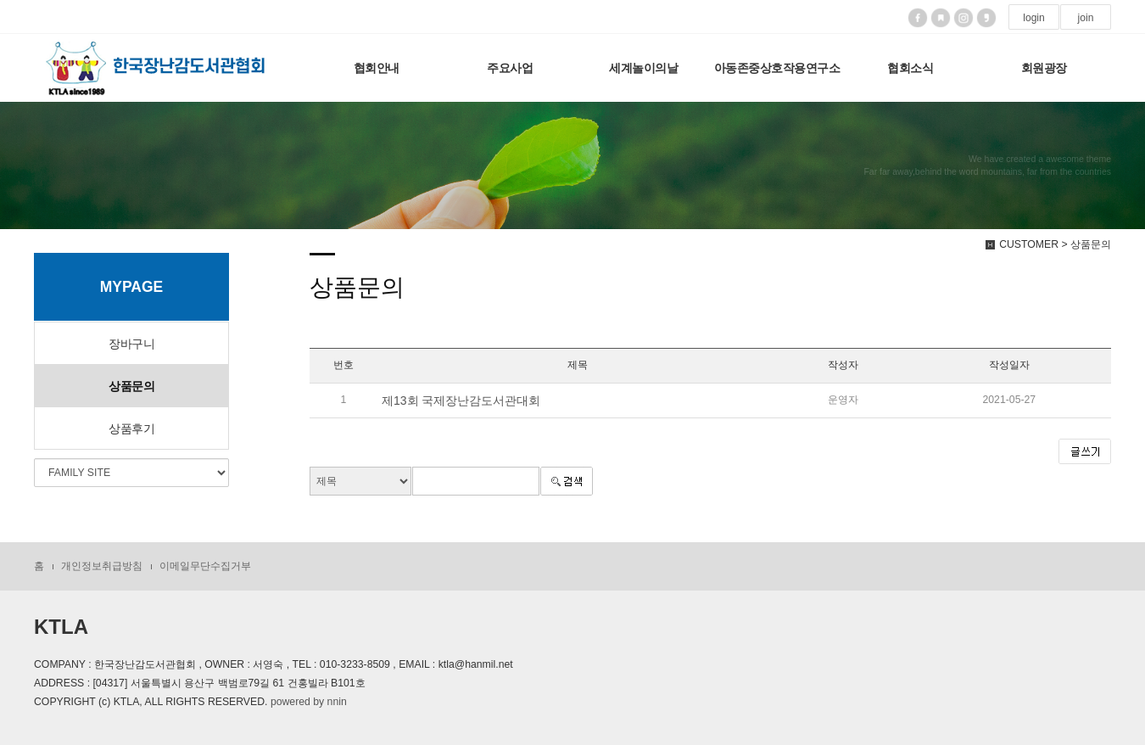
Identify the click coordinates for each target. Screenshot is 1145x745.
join (1085, 18)
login (1034, 18)
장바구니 (131, 343)
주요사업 (510, 68)
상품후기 (131, 428)
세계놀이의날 (643, 68)
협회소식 (910, 68)
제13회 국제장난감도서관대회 (461, 400)
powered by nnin (309, 702)
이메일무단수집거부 (205, 566)
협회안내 (376, 68)
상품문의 (131, 386)
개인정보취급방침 (101, 566)
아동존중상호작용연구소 (777, 68)
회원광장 (1044, 68)
